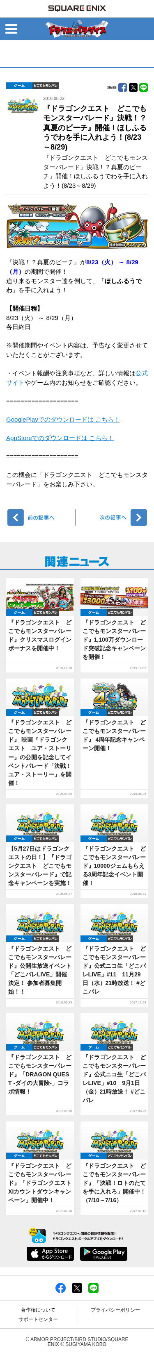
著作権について (38, 1310)
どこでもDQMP (45, 85)
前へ (41, 517)
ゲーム (19, 85)
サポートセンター (38, 1319)
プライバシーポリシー (115, 1310)
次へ (112, 517)
